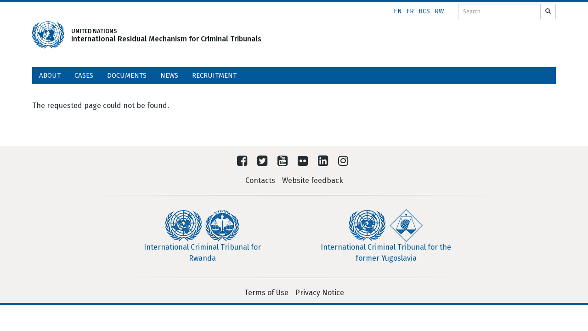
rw (439, 11)
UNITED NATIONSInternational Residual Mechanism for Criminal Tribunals (152, 35)
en (398, 11)
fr (410, 11)
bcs (424, 11)
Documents (127, 75)
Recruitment (214, 75)
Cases (83, 75)
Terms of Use (266, 292)
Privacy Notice (319, 292)
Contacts (260, 180)
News (169, 75)
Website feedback (312, 180)
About (50, 75)
